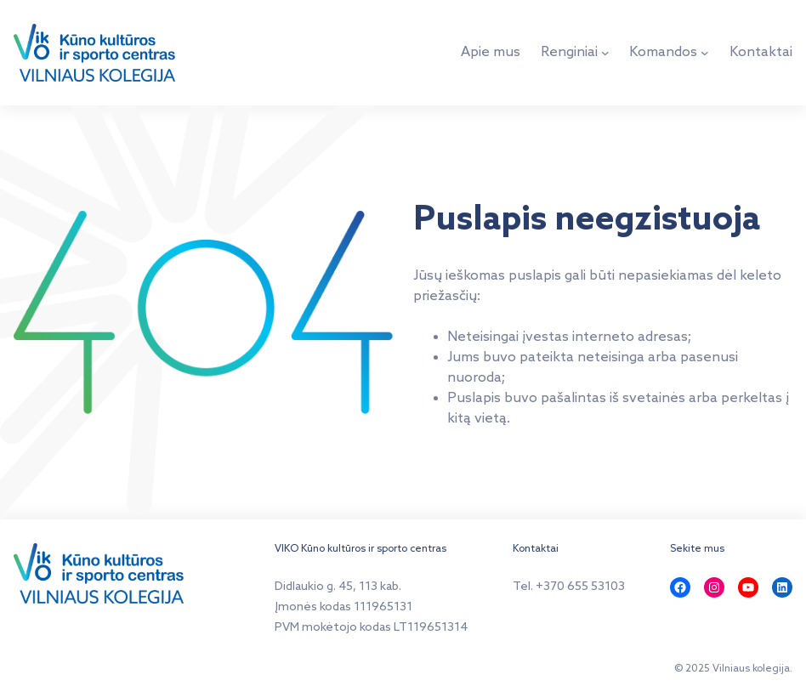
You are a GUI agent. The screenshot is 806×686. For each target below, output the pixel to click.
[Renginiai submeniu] (605, 52)
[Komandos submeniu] (705, 52)
